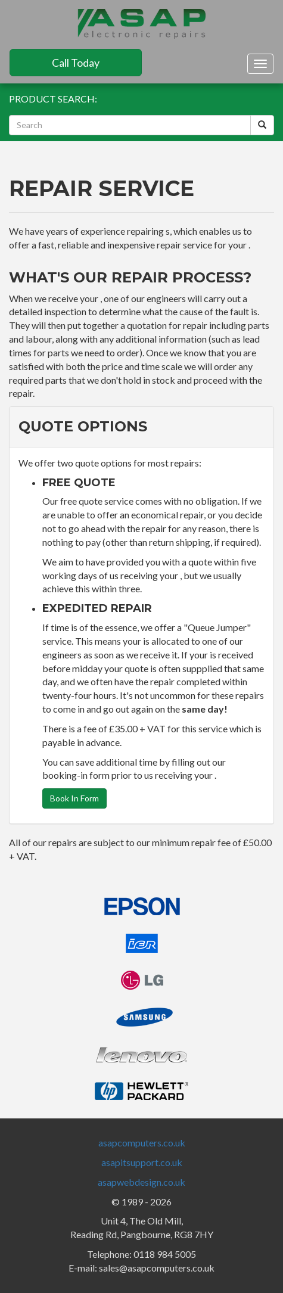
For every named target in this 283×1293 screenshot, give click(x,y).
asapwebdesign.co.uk (141, 1182)
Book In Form (74, 798)
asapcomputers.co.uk (141, 1142)
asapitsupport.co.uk (141, 1162)
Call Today (75, 62)
